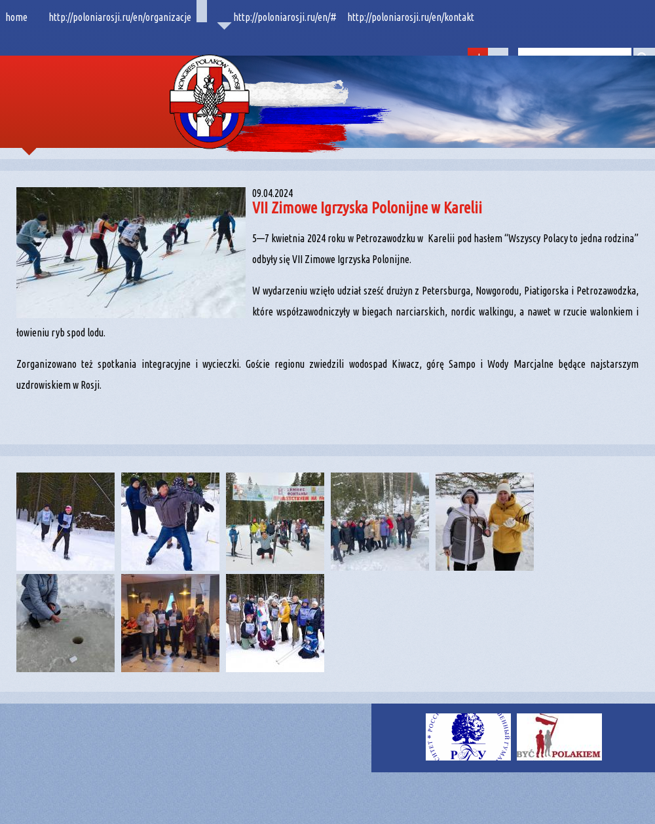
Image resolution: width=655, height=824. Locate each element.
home (16, 17)
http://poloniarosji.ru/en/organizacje (119, 17)
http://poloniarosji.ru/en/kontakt (410, 17)
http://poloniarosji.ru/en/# (285, 17)
